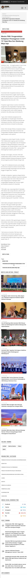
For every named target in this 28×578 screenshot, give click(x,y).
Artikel (4, 446)
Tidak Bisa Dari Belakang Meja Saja (10, 267)
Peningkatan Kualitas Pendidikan (9, 467)
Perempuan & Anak (5, 425)
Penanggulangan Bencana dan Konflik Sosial (12, 474)
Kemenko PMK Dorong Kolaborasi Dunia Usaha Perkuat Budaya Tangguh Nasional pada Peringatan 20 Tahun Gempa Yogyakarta (15, 543)
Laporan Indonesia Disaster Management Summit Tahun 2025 (14, 551)
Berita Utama (5, 29)
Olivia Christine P (5, 246)
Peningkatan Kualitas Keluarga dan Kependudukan (12, 31)
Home (3, 13)
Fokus (19, 446)
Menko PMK (5, 261)
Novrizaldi (3, 249)
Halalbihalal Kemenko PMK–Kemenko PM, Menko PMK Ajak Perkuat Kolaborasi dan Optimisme (16, 558)
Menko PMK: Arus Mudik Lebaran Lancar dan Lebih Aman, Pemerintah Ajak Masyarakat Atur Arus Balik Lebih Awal (15, 566)
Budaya (3, 481)
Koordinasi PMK (5, 492)
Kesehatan (3, 463)
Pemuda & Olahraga (6, 485)
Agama (3, 478)
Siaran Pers (4, 496)
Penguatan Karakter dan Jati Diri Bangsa (11, 470)
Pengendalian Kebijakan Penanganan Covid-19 (14, 264)
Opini (4, 449)
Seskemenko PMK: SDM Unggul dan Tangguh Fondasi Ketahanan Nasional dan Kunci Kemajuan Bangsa (15, 525)
